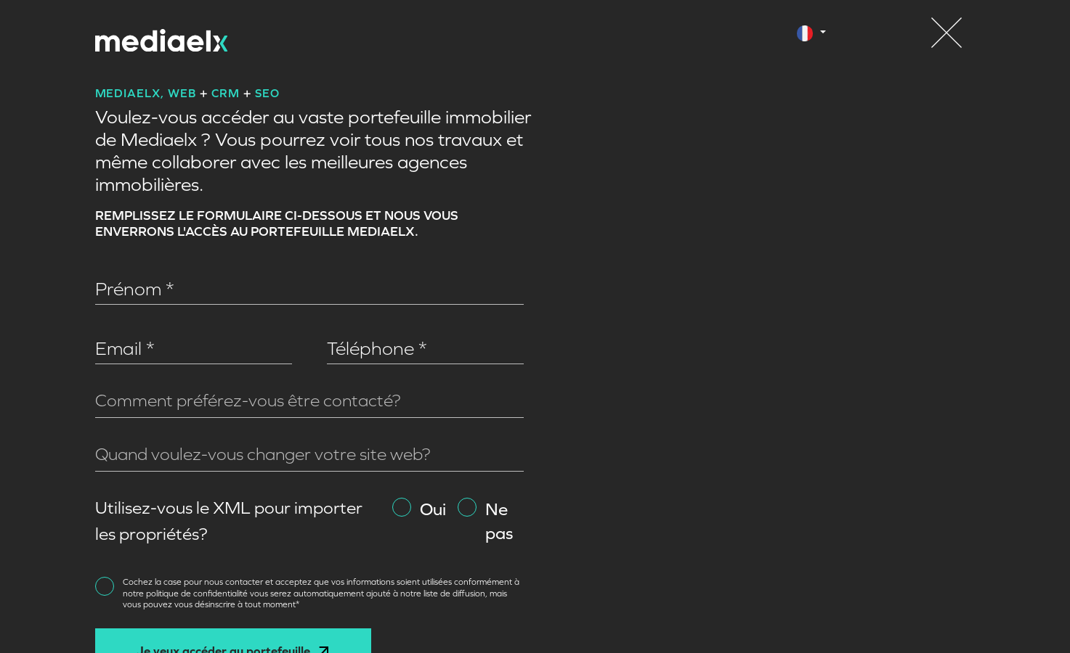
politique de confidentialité (198, 593)
